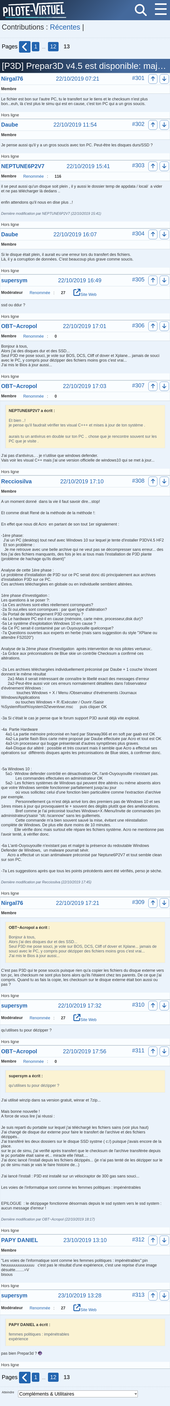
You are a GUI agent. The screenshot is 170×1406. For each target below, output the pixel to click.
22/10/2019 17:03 (84, 386)
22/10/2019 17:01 (84, 326)
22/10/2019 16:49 (79, 280)
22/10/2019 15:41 (88, 166)
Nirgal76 (12, 79)
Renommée (33, 176)
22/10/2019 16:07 (75, 234)
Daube (9, 124)
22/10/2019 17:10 (82, 481)
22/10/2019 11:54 (75, 124)
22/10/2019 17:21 (77, 903)
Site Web (85, 294)
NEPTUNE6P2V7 (22, 166)
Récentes (65, 27)
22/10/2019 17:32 (79, 1005)
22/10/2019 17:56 (84, 1051)
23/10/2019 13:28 (79, 1295)
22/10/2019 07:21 (77, 78)
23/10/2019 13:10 (85, 1240)
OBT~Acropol (19, 326)
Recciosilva (16, 481)
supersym (14, 280)
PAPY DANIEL (19, 1240)
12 (53, 46)
